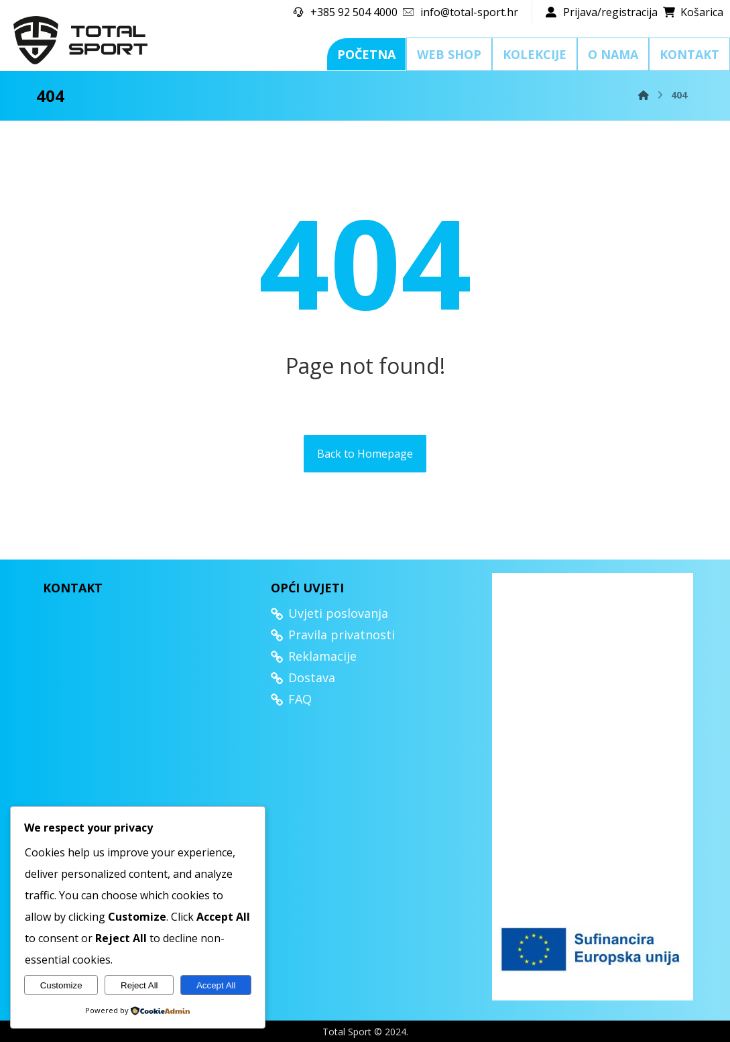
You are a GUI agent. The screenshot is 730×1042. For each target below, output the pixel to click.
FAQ (291, 699)
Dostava (303, 677)
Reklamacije (314, 656)
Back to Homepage (365, 453)
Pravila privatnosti (333, 635)
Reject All (139, 985)
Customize (61, 985)
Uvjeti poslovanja (329, 613)
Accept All (216, 985)
